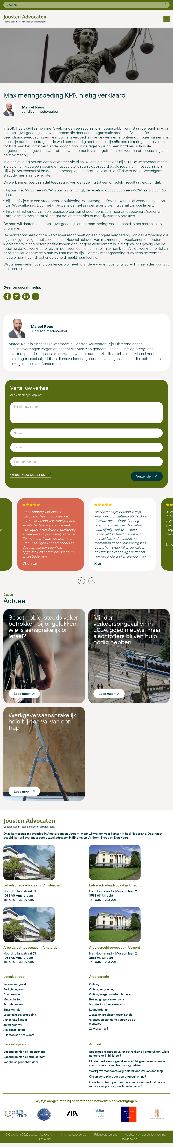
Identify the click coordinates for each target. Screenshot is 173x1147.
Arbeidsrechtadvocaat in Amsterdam (31, 949)
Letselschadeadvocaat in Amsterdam (32, 887)
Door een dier (12, 996)
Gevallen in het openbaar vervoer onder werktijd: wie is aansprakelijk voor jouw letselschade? (127, 1088)
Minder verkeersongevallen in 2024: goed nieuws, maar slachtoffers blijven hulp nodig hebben (127, 631)
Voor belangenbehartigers (21, 1065)
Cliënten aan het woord (19, 1038)
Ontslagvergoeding (102, 991)
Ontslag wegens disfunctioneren (111, 996)
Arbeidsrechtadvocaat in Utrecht (114, 949)
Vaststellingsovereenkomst (108, 1007)
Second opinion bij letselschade (25, 1055)
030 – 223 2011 (106, 901)
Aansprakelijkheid (15, 1022)
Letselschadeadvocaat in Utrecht (115, 887)
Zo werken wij (12, 1028)
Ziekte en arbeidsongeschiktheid (112, 1017)
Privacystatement (105, 1138)
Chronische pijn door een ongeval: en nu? (117, 1080)
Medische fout (13, 1002)
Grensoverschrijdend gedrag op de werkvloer (113, 1024)
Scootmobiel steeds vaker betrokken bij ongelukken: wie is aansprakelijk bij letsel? (43, 628)
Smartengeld (12, 1012)
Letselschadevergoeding (20, 1017)
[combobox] (85, 5)
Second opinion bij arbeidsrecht (25, 1060)
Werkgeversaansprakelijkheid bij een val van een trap (42, 723)
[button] (166, 19)
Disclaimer (45, 1143)
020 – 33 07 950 (21, 963)
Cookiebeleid (129, 1143)
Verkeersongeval (15, 986)
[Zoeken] (164, 5)
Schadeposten (13, 1007)
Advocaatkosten (14, 1033)
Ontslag (94, 986)
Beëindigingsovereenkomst (108, 1002)
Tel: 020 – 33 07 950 (18, 901)
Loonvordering (99, 1012)
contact (162, 265)
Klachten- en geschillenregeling (145, 1138)
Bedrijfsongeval (14, 991)
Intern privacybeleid (74, 1138)
